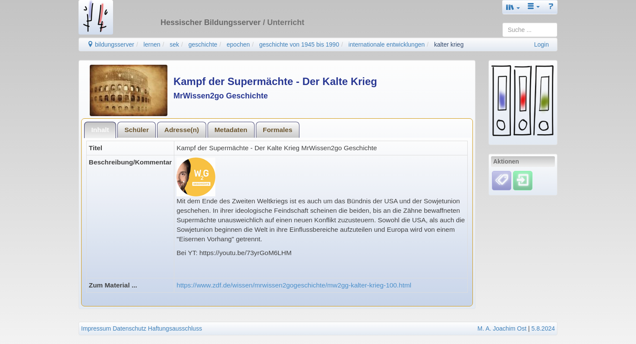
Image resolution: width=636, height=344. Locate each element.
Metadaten (230, 129)
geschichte (203, 44)
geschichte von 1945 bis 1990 (299, 44)
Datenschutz (129, 328)
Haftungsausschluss (175, 328)
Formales (277, 129)
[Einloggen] (522, 180)
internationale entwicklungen (387, 44)
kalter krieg (448, 44)
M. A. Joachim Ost (501, 328)
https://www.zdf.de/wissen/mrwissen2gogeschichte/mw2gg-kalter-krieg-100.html (293, 285)
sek (174, 44)
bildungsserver (110, 44)
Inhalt (100, 129)
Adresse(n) (181, 129)
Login (541, 44)
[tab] (100, 130)
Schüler (136, 129)
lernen (152, 44)
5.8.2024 (543, 328)
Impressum (96, 328)
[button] (513, 7)
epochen (238, 44)
